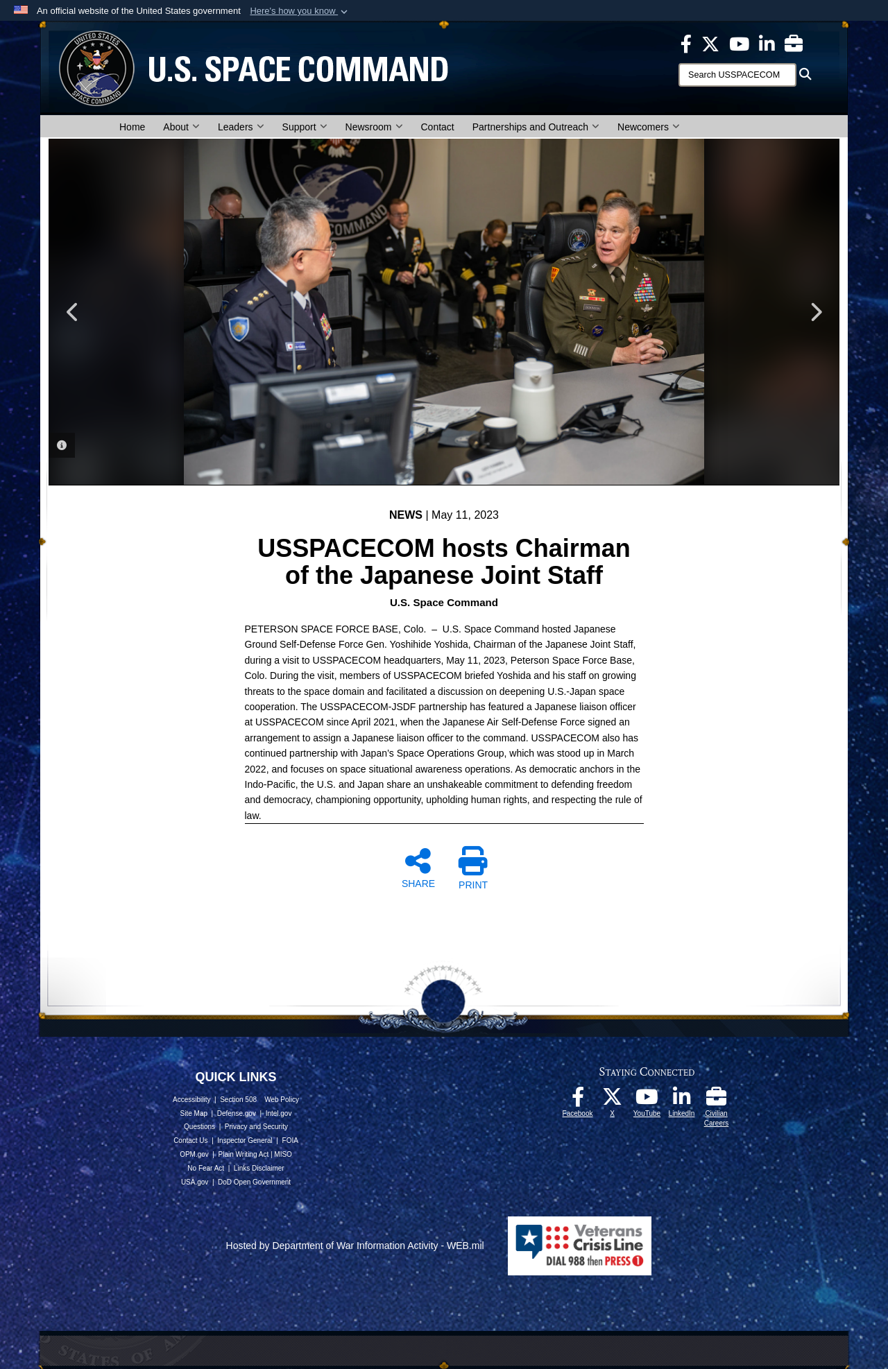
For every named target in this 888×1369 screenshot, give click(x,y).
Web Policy (281, 1099)
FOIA (290, 1140)
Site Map (193, 1113)
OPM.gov (194, 1154)
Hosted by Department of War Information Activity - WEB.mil (355, 1245)
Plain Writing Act (244, 1154)
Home (132, 126)
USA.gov (194, 1182)
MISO (283, 1154)
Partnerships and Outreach (535, 126)
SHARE (418, 867)
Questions (199, 1126)
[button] (300, 11)
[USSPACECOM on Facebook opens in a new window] (686, 43)
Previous (73, 312)
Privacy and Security (256, 1126)
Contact (437, 126)
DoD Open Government (254, 1182)
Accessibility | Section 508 (215, 1099)
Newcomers (648, 126)
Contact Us (190, 1140)
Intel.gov (279, 1113)
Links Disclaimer (259, 1168)
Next (815, 312)
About (181, 126)
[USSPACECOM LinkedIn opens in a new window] (767, 43)
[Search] (737, 75)
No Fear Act (205, 1168)
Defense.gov (236, 1113)
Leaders (241, 126)
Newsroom (374, 126)
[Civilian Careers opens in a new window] (794, 43)
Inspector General (245, 1140)
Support (304, 126)
